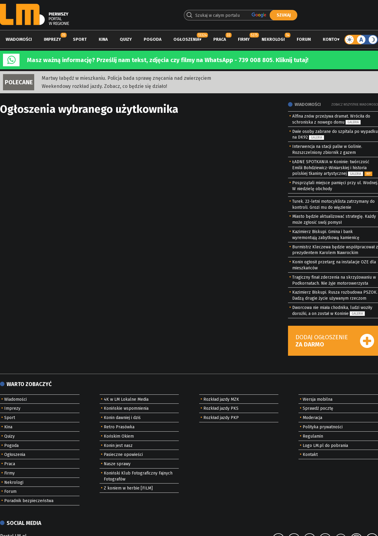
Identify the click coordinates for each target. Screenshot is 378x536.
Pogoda (152, 39)
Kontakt (310, 454)
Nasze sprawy (117, 463)
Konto (330, 39)
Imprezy (52, 39)
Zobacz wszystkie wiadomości (354, 104)
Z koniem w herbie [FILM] (128, 488)
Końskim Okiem (119, 436)
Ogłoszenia (186, 39)
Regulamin (313, 436)
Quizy (126, 39)
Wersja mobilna (317, 399)
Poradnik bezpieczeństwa (28, 500)
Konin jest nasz (118, 445)
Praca (219, 39)
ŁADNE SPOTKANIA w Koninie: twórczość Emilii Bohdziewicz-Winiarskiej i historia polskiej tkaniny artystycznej (330, 167)
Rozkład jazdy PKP (221, 417)
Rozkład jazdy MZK (221, 399)
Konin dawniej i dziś (122, 417)
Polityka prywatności (323, 427)
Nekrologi (273, 39)
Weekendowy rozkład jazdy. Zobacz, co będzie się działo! (104, 86)
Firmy (244, 39)
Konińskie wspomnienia (126, 408)
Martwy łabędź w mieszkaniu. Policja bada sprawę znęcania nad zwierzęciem (126, 78)
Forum (304, 39)
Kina (103, 39)
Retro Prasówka (119, 427)
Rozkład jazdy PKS (220, 408)
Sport (80, 39)
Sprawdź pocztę (318, 408)
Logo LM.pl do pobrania (325, 445)
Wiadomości (19, 39)
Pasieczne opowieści (123, 454)
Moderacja (312, 417)
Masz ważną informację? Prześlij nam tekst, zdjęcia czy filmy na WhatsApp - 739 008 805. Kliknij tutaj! (167, 60)
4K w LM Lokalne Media (126, 399)
